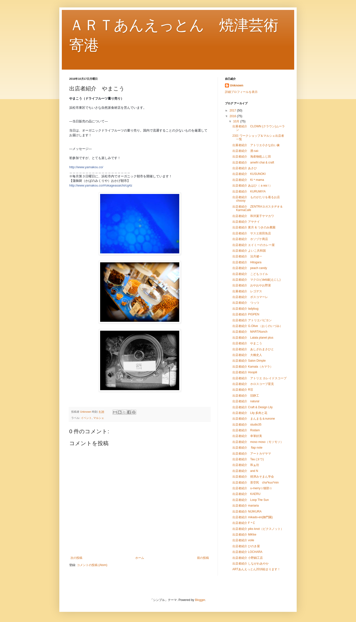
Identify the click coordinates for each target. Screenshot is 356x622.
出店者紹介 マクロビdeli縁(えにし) (256, 279)
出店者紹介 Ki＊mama (248, 180)
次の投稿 (76, 558)
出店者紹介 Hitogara (246, 262)
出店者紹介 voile (243, 540)
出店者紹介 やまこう (247, 343)
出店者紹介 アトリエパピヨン (252, 320)
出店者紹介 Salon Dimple (249, 360)
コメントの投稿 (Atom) (92, 565)
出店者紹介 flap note (247, 447)
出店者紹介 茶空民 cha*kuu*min (255, 482)
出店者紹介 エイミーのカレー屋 (253, 245)
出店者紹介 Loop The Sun (250, 500)
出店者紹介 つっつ (245, 302)
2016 (233, 116)
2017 (233, 110)
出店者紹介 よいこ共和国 (249, 250)
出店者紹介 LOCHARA (247, 552)
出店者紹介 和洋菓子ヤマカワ (253, 216)
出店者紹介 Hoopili (244, 372)
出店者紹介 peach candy (249, 268)
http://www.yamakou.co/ (86, 167)
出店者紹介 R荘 (242, 389)
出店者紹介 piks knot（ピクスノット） (258, 529)
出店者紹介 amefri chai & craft (253, 162)
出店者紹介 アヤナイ (246, 221)
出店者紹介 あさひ (244, 168)
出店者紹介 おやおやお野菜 (251, 285)
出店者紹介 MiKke (244, 534)
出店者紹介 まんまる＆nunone (253, 418)
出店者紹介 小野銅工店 (247, 558)
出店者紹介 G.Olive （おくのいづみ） (257, 326)
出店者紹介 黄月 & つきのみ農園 (253, 227)
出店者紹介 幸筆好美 (247, 436)
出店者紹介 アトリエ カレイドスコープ (259, 378)
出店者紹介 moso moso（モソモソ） (257, 442)
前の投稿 (203, 558)
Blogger (200, 600)
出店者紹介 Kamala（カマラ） (252, 366)
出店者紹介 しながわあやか (250, 563)
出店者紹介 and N (245, 471)
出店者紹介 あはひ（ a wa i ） (252, 185)
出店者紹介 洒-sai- (245, 151)
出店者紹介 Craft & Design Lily (252, 407)
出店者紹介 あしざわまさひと (253, 349)
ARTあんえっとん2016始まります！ (256, 569)
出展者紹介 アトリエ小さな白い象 (256, 145)
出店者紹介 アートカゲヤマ (251, 453)
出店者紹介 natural (245, 401)
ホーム (139, 558)
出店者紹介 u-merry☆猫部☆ (252, 488)
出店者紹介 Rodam (246, 430)
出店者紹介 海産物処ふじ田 (251, 156)
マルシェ (98, 417)
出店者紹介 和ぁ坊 (245, 465)
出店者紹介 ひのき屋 (246, 546)
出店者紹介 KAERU (246, 494)
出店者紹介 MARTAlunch (249, 331)
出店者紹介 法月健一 (247, 256)
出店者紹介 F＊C (243, 523)
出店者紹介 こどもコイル (250, 274)
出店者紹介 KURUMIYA (249, 191)
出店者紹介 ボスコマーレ (250, 297)
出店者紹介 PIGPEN (245, 314)
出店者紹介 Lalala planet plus (252, 337)
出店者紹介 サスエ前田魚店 (251, 233)
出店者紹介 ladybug (245, 308)
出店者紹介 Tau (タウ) (248, 459)
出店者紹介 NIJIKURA (247, 511)
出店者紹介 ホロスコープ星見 (253, 384)
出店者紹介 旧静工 (245, 395)
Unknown (236, 85)
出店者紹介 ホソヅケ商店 (250, 239)
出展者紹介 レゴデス (247, 291)
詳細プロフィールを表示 (241, 92)
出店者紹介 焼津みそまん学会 (253, 476)
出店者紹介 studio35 (246, 424)
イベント (86, 417)
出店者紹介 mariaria (245, 505)
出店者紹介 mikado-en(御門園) (252, 517)
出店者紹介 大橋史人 (247, 355)
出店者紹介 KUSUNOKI (249, 174)
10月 (236, 121)
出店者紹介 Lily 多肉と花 (249, 413)
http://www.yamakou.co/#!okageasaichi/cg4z (100, 185)
